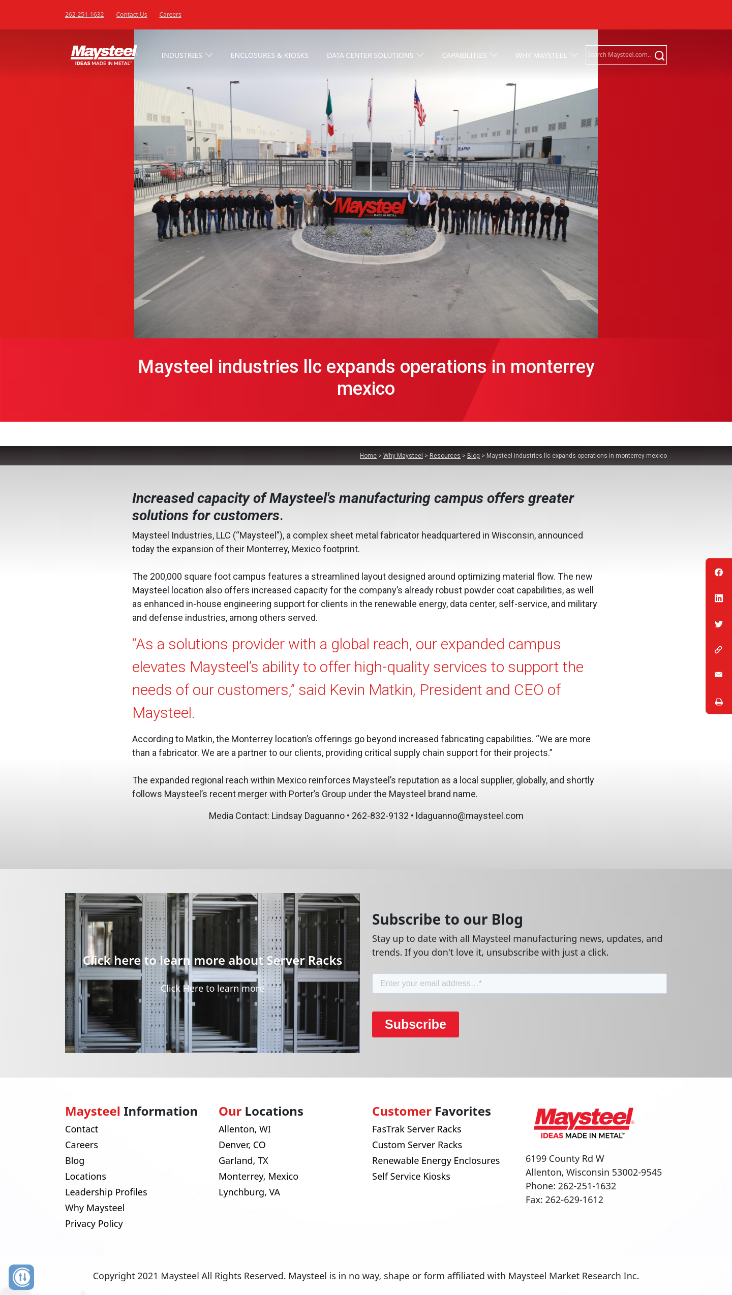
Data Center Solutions (370, 55)
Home (368, 455)
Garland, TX (243, 1160)
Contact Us (131, 14)
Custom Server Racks (417, 1145)
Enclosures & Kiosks (270, 55)
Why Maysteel (541, 55)
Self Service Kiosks (411, 1176)
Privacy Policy (94, 1223)
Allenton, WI (245, 1129)
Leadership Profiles (106, 1192)
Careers (170, 14)
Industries (181, 55)
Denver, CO (242, 1145)
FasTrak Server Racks (417, 1129)
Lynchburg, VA (249, 1192)
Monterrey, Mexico (258, 1176)
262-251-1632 (84, 14)
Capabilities (464, 55)
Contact (81, 1129)
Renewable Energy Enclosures (436, 1160)
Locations (85, 1176)
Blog (473, 455)
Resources (445, 455)
